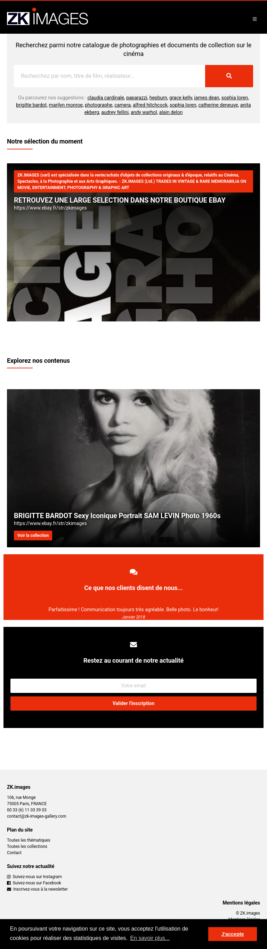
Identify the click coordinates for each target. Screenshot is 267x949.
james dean (206, 97)
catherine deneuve (218, 105)
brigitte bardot (31, 105)
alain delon (171, 112)
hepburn (158, 97)
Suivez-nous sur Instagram (34, 876)
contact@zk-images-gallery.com (36, 816)
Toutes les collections (27, 846)
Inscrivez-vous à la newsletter (37, 889)
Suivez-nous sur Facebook (34, 883)
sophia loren (234, 97)
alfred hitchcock (150, 105)
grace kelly (180, 97)
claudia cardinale (105, 97)
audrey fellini (115, 112)
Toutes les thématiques (28, 840)
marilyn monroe (65, 105)
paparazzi (136, 97)
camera (122, 105)
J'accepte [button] (232, 934)
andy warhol (144, 112)
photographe (98, 105)
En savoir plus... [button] (150, 938)
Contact (14, 852)
